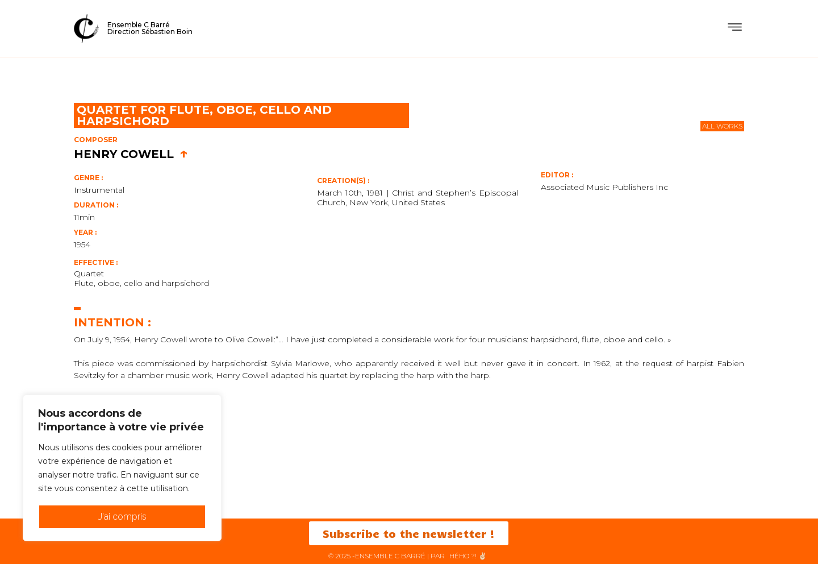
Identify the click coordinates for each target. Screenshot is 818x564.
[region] (122, 468)
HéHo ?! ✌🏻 (468, 555)
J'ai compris (122, 516)
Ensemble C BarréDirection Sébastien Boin (150, 28)
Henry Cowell (131, 154)
